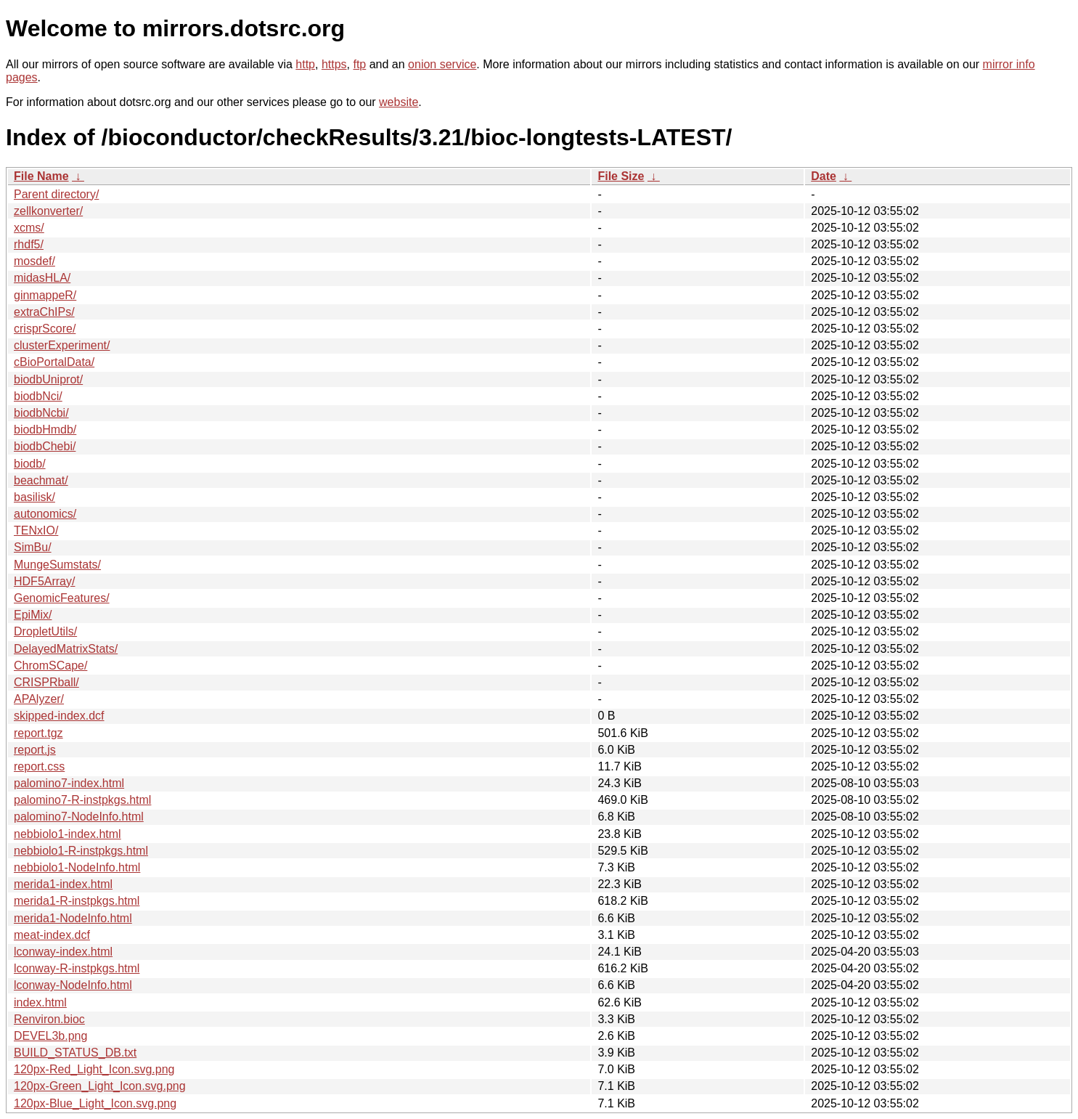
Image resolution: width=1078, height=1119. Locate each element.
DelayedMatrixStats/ (66, 649)
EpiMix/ (33, 615)
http (305, 64)
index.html (40, 1002)
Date (823, 176)
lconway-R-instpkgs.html (76, 968)
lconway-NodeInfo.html (73, 985)
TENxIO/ (36, 530)
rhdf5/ (29, 244)
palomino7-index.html (69, 783)
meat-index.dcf (52, 935)
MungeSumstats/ (57, 564)
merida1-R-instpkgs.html (76, 901)
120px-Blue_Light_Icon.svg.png (95, 1103)
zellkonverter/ (48, 211)
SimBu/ (33, 547)
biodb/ (30, 463)
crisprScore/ (44, 328)
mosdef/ (34, 261)
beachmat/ (41, 480)
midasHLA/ (42, 278)
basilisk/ (34, 497)
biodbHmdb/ (45, 429)
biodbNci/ (38, 396)
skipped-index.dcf (59, 715)
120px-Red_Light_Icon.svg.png (94, 1069)
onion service (442, 64)
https (334, 64)
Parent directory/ (56, 194)
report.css (39, 766)
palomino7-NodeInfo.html (79, 816)
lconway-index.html (63, 951)
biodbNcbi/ (41, 413)
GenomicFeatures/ (62, 598)
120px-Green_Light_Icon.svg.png (100, 1086)
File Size (620, 176)
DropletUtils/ (45, 631)
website (398, 102)
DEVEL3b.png (50, 1036)
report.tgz (38, 733)
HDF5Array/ (44, 581)
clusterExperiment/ (62, 345)
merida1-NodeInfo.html (73, 918)
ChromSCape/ (50, 665)
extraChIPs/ (44, 312)
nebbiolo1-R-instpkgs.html (81, 851)
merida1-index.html (63, 884)
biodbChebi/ (44, 446)
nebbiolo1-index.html (67, 834)
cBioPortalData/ (54, 362)
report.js (35, 750)
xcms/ (29, 227)
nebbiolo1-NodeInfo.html (77, 867)
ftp (359, 64)
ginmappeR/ (45, 295)
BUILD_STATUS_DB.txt (75, 1052)
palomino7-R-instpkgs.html (82, 800)
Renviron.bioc (49, 1019)
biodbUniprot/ (48, 379)
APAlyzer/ (39, 699)
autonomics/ (45, 514)
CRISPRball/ (46, 682)
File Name (41, 176)
